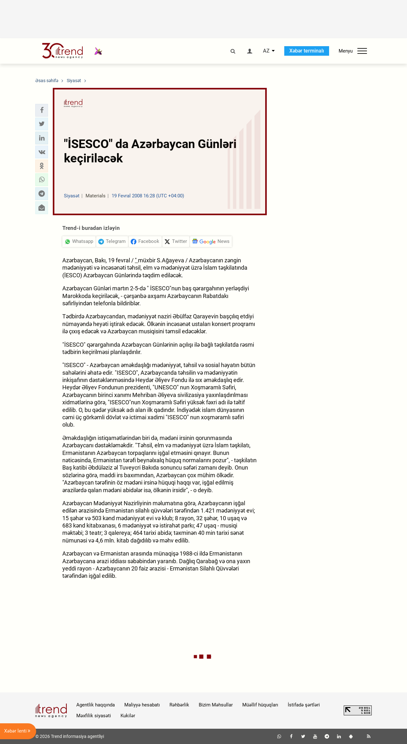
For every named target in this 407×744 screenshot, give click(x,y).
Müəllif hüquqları (260, 705)
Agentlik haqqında (95, 705)
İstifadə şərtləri (304, 705)
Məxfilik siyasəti (93, 716)
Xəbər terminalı (306, 51)
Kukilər (128, 716)
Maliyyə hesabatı (142, 705)
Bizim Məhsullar (216, 705)
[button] (41, 110)
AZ (266, 50)
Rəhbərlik (179, 705)
